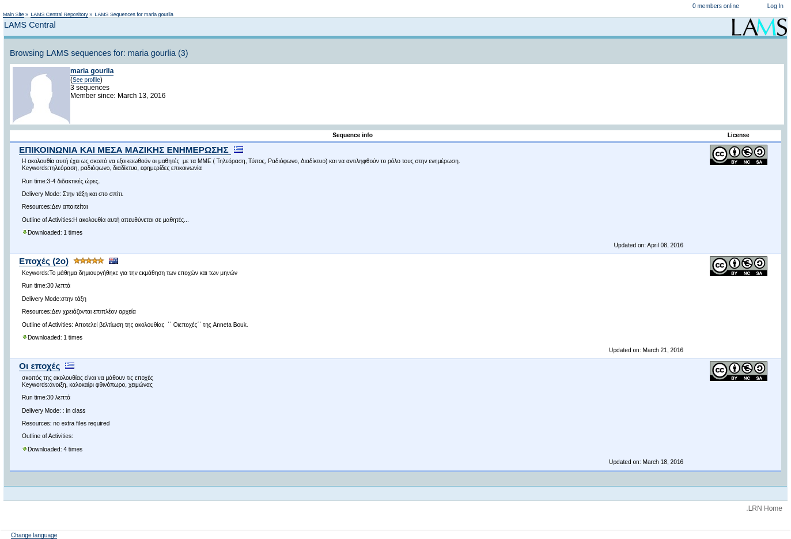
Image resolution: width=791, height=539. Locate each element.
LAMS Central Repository (59, 14)
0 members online (715, 6)
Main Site (13, 14)
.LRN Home (764, 508)
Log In (775, 6)
